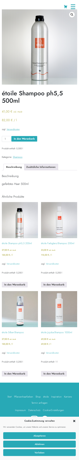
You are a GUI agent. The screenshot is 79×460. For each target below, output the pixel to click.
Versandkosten (13, 129)
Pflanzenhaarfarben (23, 396)
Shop (14, 5)
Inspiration (56, 396)
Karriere (68, 396)
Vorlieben (39, 452)
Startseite (6, 5)
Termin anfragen (39, 403)
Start (9, 396)
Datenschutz (34, 410)
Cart (66, 6)
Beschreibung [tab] (14, 167)
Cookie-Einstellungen (53, 410)
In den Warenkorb (24, 138)
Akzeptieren (40, 435)
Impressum (20, 410)
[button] (74, 420)
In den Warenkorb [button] (14, 284)
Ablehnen (39, 444)
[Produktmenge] (6, 139)
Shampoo (24, 5)
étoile (46, 396)
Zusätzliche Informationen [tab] (40, 167)
